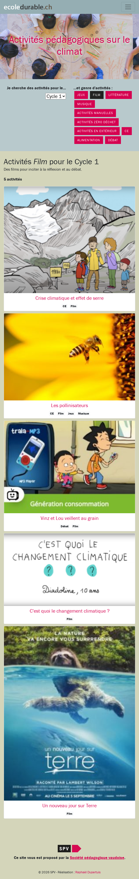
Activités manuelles (95, 113)
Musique (84, 104)
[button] (69, 248)
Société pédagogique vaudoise (97, 858)
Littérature (119, 95)
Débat (113, 140)
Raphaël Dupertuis (88, 872)
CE (127, 131)
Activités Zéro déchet (96, 122)
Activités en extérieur (97, 131)
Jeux (81, 95)
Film (97, 95)
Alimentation (88, 140)
